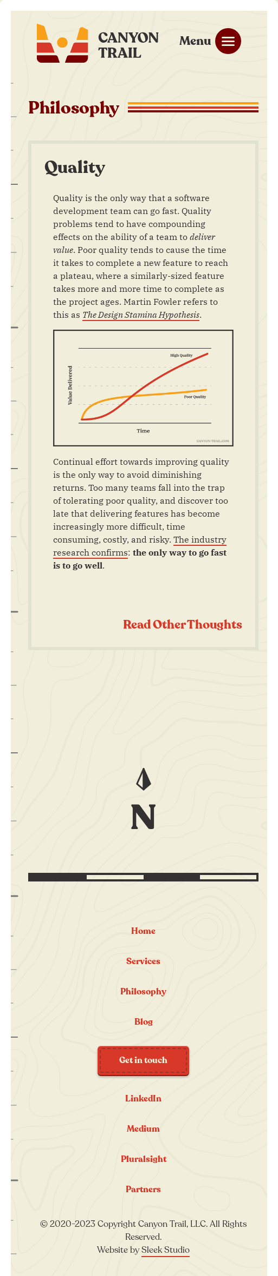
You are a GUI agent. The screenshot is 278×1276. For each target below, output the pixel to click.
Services (143, 961)
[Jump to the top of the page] (144, 796)
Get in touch (143, 1060)
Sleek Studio (165, 1250)
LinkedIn (143, 1099)
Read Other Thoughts (182, 624)
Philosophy (143, 992)
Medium (143, 1129)
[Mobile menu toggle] (210, 41)
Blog (143, 1022)
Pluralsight (143, 1159)
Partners (143, 1189)
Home (143, 931)
